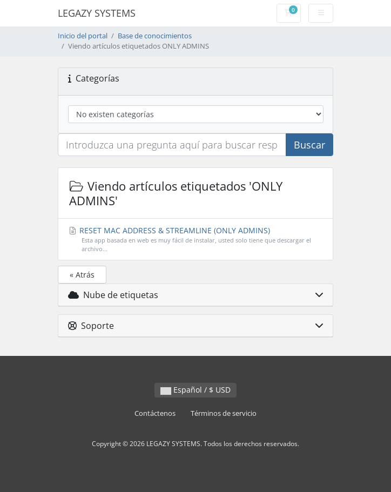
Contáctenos (155, 413)
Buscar (309, 144)
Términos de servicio (224, 413)
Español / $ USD (195, 390)
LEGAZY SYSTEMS (97, 12)
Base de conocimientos (155, 36)
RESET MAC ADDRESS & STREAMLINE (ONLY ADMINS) (195, 239)
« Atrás (82, 274)
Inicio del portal (82, 36)
